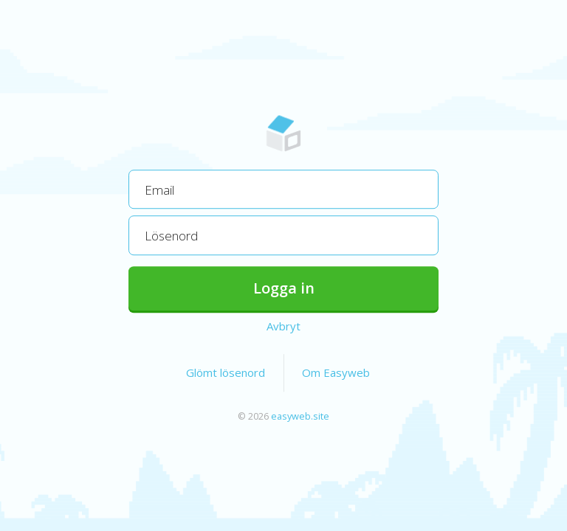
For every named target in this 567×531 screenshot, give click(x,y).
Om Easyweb (336, 372)
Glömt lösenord (225, 372)
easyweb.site (300, 416)
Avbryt (283, 326)
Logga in (284, 288)
